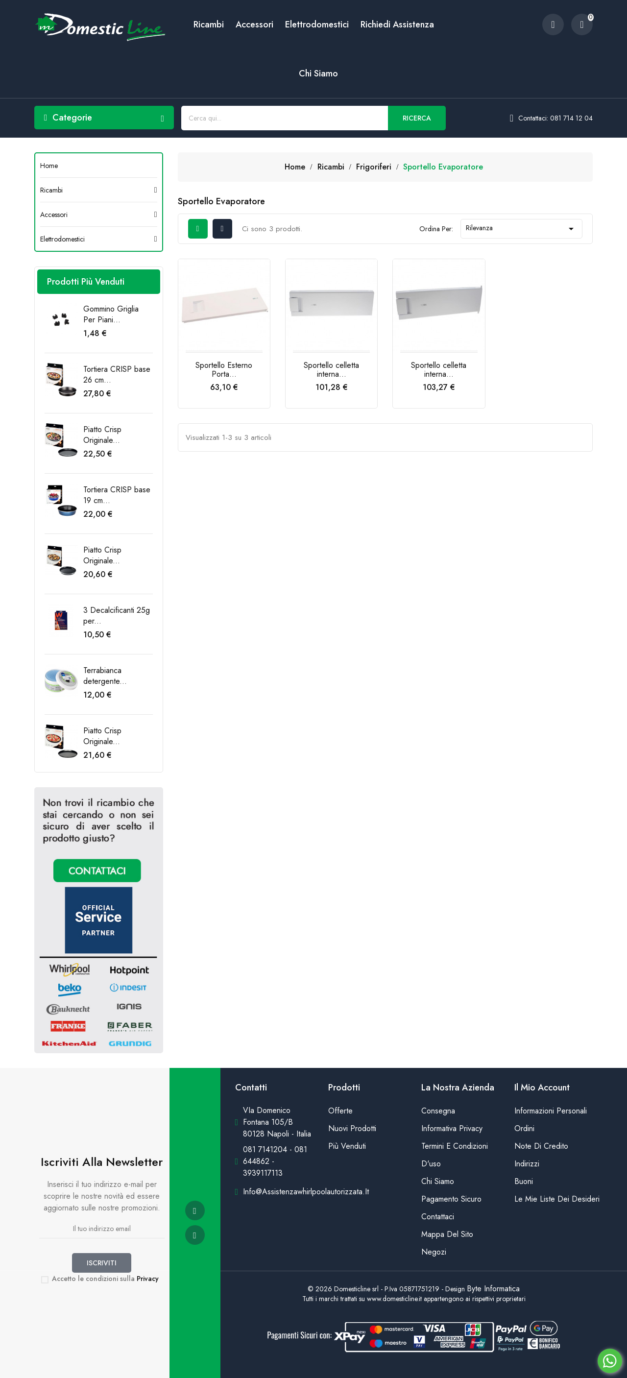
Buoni (523, 1181)
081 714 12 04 (571, 118)
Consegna (438, 1110)
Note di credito (541, 1146)
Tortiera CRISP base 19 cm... (116, 495)
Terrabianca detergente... (105, 676)
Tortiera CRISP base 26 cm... (116, 374)
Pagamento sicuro (451, 1199)
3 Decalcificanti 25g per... (116, 615)
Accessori (254, 24)
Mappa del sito (447, 1234)
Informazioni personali (550, 1110)
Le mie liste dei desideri (553, 1199)
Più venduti (347, 1146)
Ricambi (208, 24)
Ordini (524, 1128)
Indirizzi (526, 1163)
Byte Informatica (493, 1288)
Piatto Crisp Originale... (102, 435)
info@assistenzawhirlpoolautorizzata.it (306, 1191)
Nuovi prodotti (352, 1128)
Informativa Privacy (451, 1128)
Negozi (433, 1251)
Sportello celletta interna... (331, 370)
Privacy (148, 1278)
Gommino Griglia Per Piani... (111, 314)
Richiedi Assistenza (397, 24)
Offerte (340, 1110)
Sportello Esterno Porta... (223, 370)
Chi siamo (318, 73)
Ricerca (417, 118)
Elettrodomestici (317, 24)
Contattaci (437, 1216)
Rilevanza (521, 229)
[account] (553, 24)
